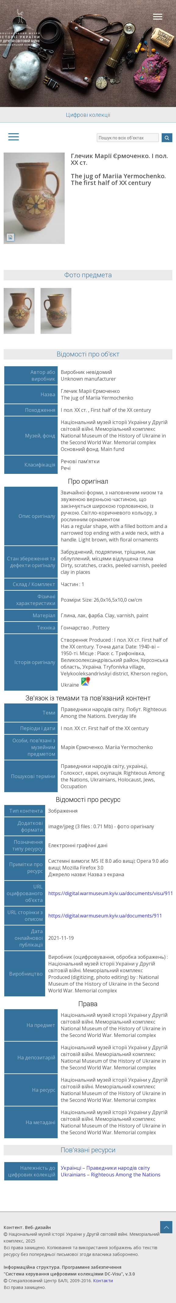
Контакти (103, 1280)
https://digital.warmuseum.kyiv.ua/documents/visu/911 (110, 893)
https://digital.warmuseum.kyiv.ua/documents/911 (105, 915)
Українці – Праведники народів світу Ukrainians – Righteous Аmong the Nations (110, 1171)
